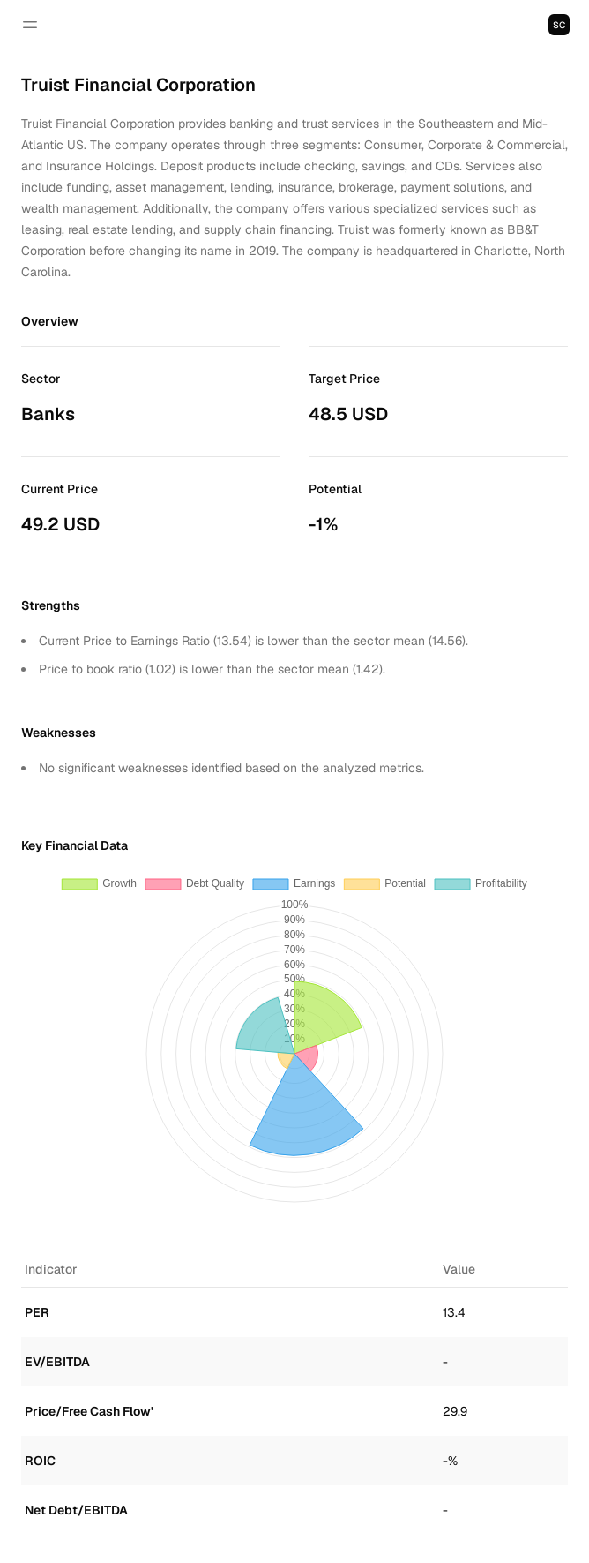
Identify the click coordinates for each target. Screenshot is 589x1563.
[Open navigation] (30, 25)
